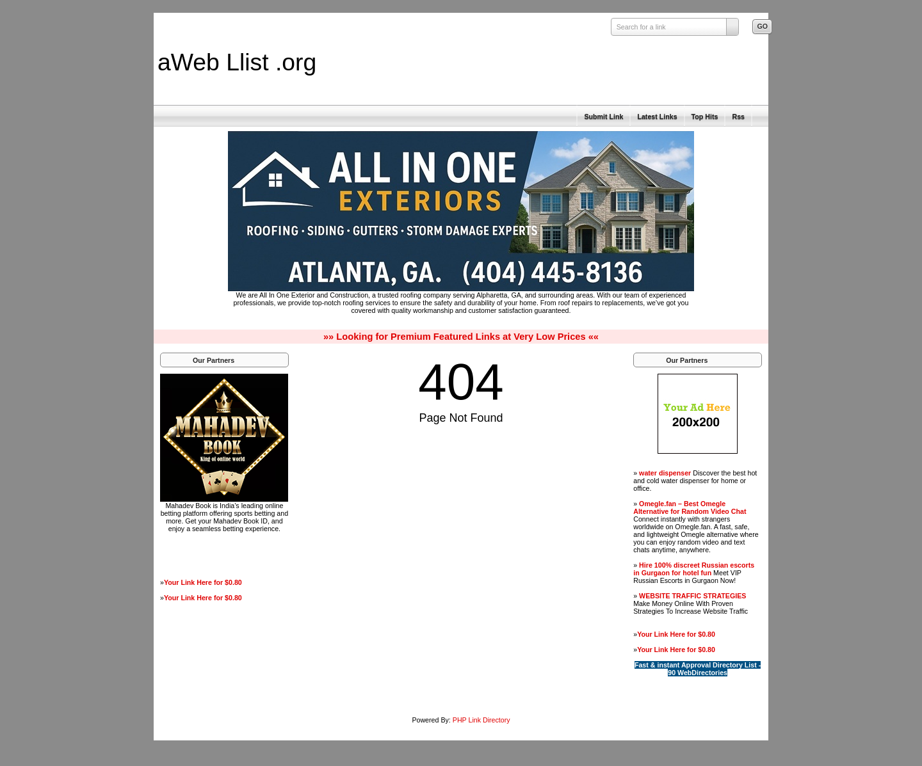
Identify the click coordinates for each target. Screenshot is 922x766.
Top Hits (704, 116)
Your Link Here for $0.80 (203, 582)
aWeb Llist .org (237, 62)
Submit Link (603, 116)
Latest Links (657, 116)
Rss (738, 116)
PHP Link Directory (481, 720)
